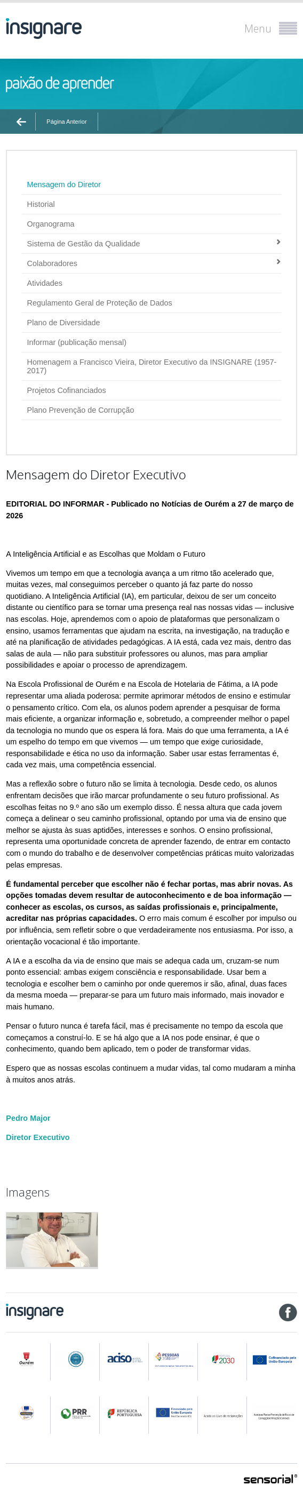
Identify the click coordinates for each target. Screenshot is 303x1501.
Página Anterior (66, 121)
